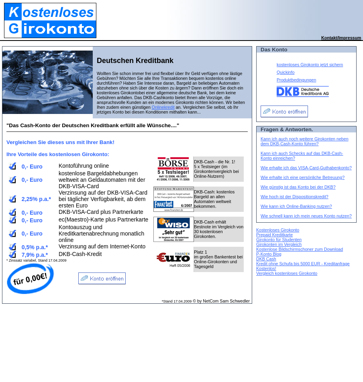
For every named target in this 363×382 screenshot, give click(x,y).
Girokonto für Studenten (279, 239)
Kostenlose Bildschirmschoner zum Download (299, 249)
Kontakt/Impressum (341, 37)
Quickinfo (285, 72)
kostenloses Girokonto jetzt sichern (310, 64)
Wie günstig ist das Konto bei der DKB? (298, 187)
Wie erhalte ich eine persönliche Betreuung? (303, 177)
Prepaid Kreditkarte (274, 234)
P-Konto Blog (268, 254)
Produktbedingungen (296, 79)
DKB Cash (266, 258)
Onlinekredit (163, 107)
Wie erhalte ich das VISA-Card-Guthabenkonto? (306, 167)
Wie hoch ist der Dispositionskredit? (294, 196)
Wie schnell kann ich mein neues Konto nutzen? (306, 215)
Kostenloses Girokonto (277, 230)
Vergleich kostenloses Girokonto (286, 273)
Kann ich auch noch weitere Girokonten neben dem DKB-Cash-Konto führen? (305, 141)
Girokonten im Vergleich (279, 244)
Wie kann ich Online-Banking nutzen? (296, 206)
